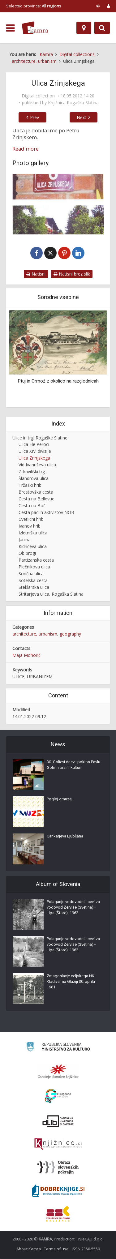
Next (83, 117)
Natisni (35, 274)
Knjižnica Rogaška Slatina (73, 102)
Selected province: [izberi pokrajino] (33, 6)
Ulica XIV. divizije (35, 451)
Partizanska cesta (36, 560)
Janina (25, 540)
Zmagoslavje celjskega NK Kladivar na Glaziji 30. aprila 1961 (71, 982)
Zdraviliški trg (32, 472)
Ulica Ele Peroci (34, 445)
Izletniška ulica (33, 533)
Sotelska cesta (33, 581)
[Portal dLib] (58, 1121)
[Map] (83, 28)
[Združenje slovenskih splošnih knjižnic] (58, 1144)
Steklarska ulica (34, 587)
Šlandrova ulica (34, 479)
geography (70, 634)
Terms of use (56, 1249)
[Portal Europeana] (58, 1096)
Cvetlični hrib (31, 519)
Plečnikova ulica (34, 567)
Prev (32, 117)
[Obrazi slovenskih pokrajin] (58, 1167)
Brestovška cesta (36, 492)
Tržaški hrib (30, 485)
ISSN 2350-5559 (86, 1249)
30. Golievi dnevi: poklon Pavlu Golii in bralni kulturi (73, 765)
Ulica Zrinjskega (34, 458)
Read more (25, 148)
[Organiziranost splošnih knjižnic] (58, 1071)
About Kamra (28, 1249)
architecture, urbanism (34, 634)
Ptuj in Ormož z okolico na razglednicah (58, 381)
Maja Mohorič (26, 655)
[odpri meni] (10, 28)
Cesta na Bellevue (36, 499)
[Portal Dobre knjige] (58, 1191)
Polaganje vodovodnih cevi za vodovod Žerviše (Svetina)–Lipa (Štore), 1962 (73, 907)
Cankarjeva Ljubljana (65, 836)
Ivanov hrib (30, 526)
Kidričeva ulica (33, 547)
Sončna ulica (31, 574)
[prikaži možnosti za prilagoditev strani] (98, 6)
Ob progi (27, 553)
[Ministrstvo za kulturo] (58, 1048)
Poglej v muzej (59, 799)
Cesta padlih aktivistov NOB (46, 513)
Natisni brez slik (72, 274)
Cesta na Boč (32, 506)
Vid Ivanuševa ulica (37, 465)
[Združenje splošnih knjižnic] (58, 1214)
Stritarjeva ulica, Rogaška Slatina (51, 594)
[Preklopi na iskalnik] (102, 28)
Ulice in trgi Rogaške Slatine (39, 438)
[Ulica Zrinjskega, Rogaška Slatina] (58, 204)
